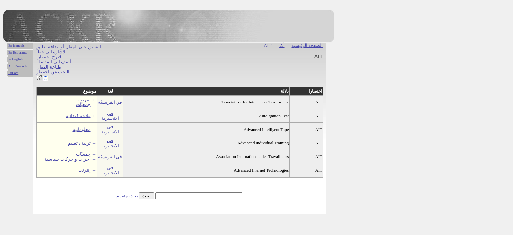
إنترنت (84, 99)
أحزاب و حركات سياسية (67, 159)
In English (15, 59)
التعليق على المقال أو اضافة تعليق (68, 46)
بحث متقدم (127, 196)
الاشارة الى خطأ (51, 51)
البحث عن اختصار (52, 72)
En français (16, 45)
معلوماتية (82, 129)
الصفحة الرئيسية (307, 45)
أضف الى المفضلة (53, 61)
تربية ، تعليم (79, 143)
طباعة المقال (48, 67)
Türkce (13, 73)
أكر (281, 45)
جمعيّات (83, 104)
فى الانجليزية (110, 116)
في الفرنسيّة (110, 102)
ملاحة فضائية (78, 115)
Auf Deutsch (17, 66)
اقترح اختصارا (49, 57)
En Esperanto (17, 52)
